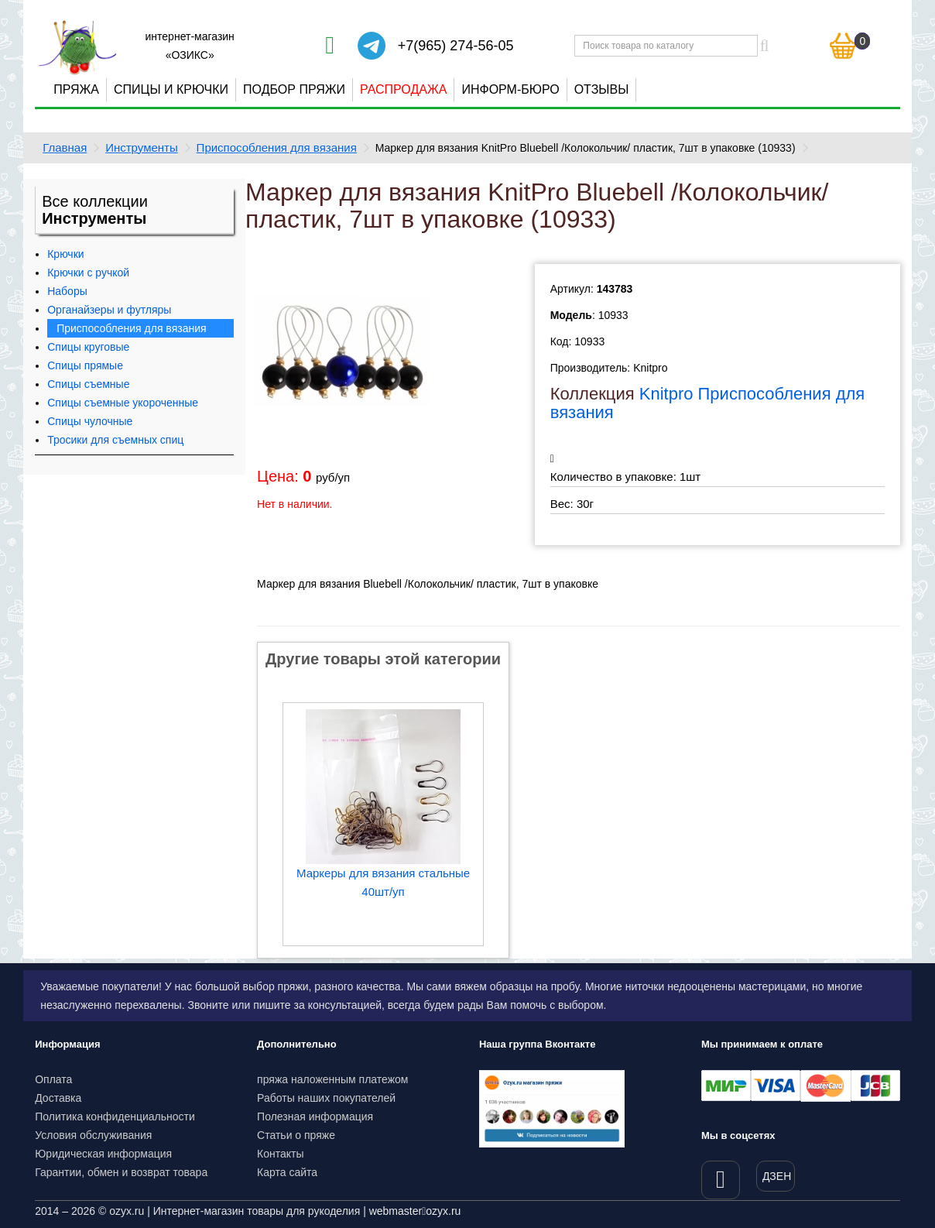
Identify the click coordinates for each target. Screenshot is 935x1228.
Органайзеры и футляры (109, 310)
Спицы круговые (88, 347)
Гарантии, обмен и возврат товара (121, 1172)
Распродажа (403, 89)
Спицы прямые (85, 365)
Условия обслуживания (93, 1135)
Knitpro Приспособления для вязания (707, 403)
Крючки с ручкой (88, 272)
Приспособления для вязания (277, 147)
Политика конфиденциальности (115, 1116)
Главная (65, 147)
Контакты (280, 1153)
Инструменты (141, 147)
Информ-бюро (510, 89)
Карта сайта (287, 1172)
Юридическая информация (103, 1153)
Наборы (67, 291)
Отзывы (601, 89)
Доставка (58, 1098)
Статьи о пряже (296, 1135)
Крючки (65, 254)
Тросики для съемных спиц (115, 440)
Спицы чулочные (89, 421)
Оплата (53, 1079)
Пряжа (76, 89)
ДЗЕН (776, 1176)
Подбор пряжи (294, 89)
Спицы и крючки (171, 89)
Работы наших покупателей (326, 1098)
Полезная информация (315, 1116)
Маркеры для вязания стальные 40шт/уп (383, 882)
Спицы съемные (88, 384)
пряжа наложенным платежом (332, 1079)
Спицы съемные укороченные (122, 402)
